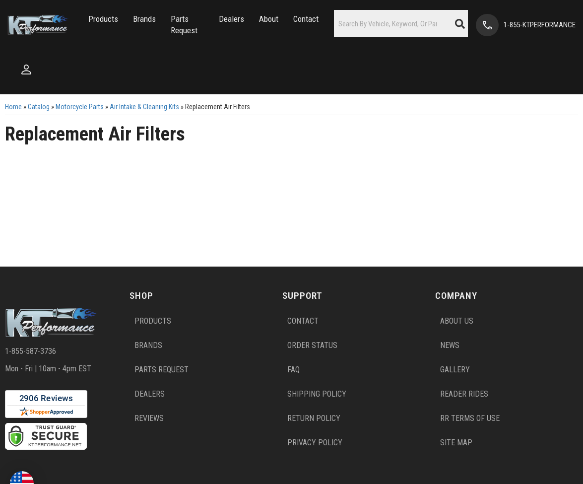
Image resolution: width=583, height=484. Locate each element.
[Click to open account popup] (26, 69)
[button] (103, 19)
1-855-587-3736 (30, 351)
